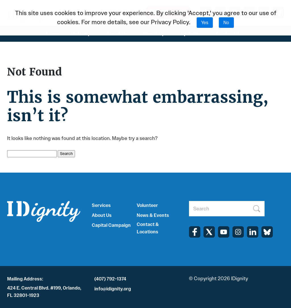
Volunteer (147, 205)
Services (101, 205)
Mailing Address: (25, 279)
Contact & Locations (148, 228)
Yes (204, 23)
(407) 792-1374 (110, 279)
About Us (102, 215)
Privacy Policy (170, 22)
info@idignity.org (112, 289)
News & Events (153, 215)
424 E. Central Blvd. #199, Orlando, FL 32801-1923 (44, 291)
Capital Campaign (111, 225)
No (226, 23)
